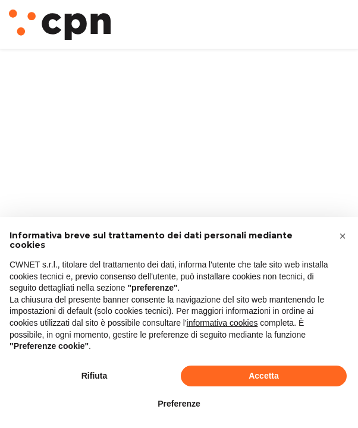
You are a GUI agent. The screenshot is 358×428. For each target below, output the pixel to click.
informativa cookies (222, 323)
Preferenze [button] (179, 403)
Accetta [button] (264, 375)
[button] (342, 236)
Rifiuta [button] (94, 375)
